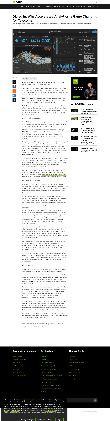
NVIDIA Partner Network (49, 369)
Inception (29, 327)
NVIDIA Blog (73, 359)
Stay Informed (74, 369)
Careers (43, 359)
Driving (40, 6)
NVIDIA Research (18, 366)
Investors (16, 369)
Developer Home (46, 362)
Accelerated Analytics (37, 324)
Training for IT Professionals (50, 385)
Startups (91, 6)
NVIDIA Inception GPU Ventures (32, 132)
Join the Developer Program (50, 366)
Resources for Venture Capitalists (52, 376)
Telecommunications (40, 327)
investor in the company (50, 130)
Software (60, 324)
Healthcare (80, 6)
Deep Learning (51, 324)
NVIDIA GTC (73, 376)
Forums (43, 356)
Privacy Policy (36, 415)
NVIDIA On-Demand (75, 379)
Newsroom (72, 356)
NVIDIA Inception (28, 134)
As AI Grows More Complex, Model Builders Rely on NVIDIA (89, 111)
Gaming (49, 6)
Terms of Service (50, 413)
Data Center (30, 6)
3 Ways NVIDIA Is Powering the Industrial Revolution (89, 150)
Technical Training (47, 382)
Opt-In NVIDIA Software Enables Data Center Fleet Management (89, 130)
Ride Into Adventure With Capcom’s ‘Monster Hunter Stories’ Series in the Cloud (88, 121)
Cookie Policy (15, 413)
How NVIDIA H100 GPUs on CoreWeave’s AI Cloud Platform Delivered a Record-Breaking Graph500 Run (89, 140)
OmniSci (25, 122)
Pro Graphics (59, 6)
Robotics (70, 6)
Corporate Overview (19, 359)
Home (16, 6)
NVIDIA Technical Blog (76, 362)
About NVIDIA (17, 356)
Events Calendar (74, 372)
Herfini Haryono (27, 26)
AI (22, 6)
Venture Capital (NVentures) (50, 379)
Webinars (72, 366)
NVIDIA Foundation (19, 376)
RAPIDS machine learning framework (54, 174)
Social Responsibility (19, 372)
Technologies (17, 362)
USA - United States (90, 412)
